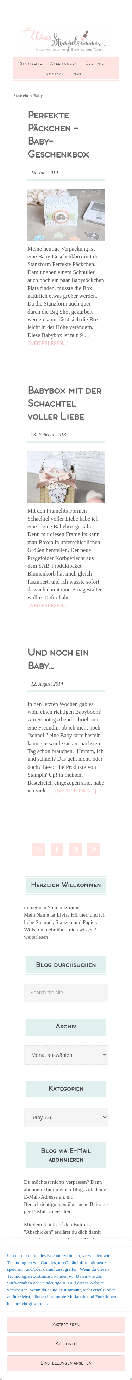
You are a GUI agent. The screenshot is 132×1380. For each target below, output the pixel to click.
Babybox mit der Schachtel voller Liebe (64, 404)
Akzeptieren (66, 1324)
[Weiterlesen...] (47, 343)
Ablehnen (66, 1344)
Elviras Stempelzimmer (66, 39)
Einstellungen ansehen (66, 1363)
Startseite (21, 95)
